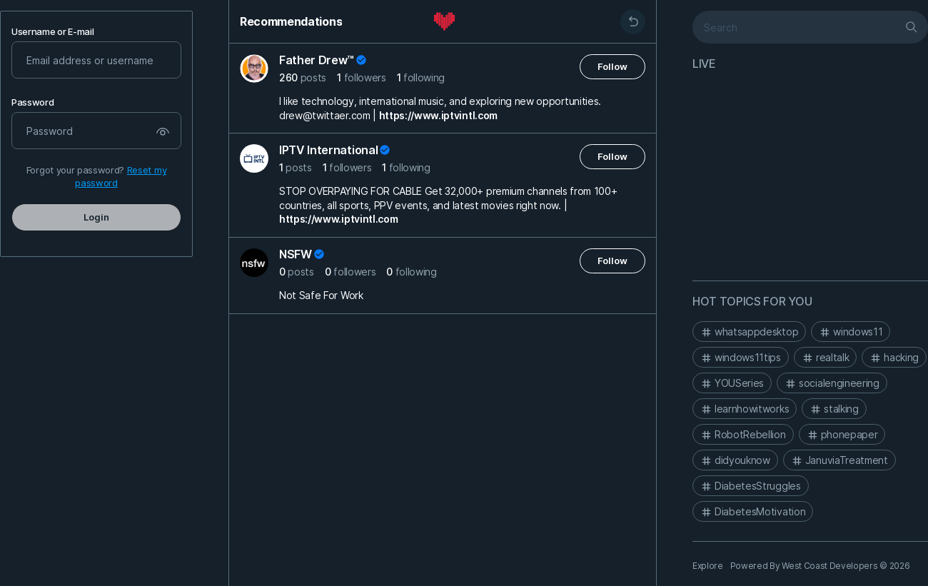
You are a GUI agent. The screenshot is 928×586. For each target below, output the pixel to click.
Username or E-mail (52, 31)
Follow (612, 66)
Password (32, 102)
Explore (707, 565)
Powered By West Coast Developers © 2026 (820, 565)
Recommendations (291, 21)
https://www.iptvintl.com (438, 115)
